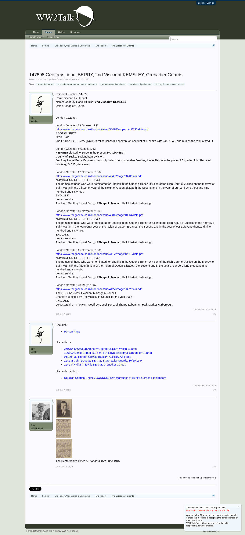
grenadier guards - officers (112, 84)
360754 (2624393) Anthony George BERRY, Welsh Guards (100, 348)
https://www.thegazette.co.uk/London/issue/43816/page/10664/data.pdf (99, 215)
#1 (214, 314)
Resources (75, 32)
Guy (33, 425)
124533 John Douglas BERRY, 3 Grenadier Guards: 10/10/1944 (103, 360)
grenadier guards (45, 84)
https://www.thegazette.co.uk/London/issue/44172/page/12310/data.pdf (99, 253)
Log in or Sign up (206, 3)
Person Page (72, 331)
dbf (75, 79)
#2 (214, 390)
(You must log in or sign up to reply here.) (197, 478)
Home (36, 32)
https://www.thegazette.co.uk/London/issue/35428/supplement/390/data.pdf (102, 129)
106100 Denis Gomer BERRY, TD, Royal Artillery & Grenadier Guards (108, 352)
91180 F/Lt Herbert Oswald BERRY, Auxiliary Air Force (97, 356)
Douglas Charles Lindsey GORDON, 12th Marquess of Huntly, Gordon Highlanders (115, 377)
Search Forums (36, 37)
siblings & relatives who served (169, 84)
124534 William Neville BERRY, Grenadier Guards (95, 364)
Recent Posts (53, 37)
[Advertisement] (123, 60)
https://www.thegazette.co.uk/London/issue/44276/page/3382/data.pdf (99, 289)
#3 (214, 467)
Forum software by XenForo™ (52, 531)
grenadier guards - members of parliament (77, 84)
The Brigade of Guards (52, 79)
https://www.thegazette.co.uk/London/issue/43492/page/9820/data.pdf (99, 176)
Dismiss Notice (238, 506)
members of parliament (140, 84)
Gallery (61, 32)
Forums (48, 32)
